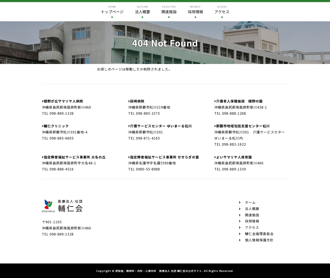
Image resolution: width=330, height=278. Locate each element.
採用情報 (252, 220)
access (221, 10)
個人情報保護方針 (259, 239)
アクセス (252, 227)
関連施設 (252, 214)
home (112, 10)
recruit (195, 10)
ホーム (250, 202)
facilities (169, 10)
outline (142, 10)
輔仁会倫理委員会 (259, 233)
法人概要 (252, 208)
